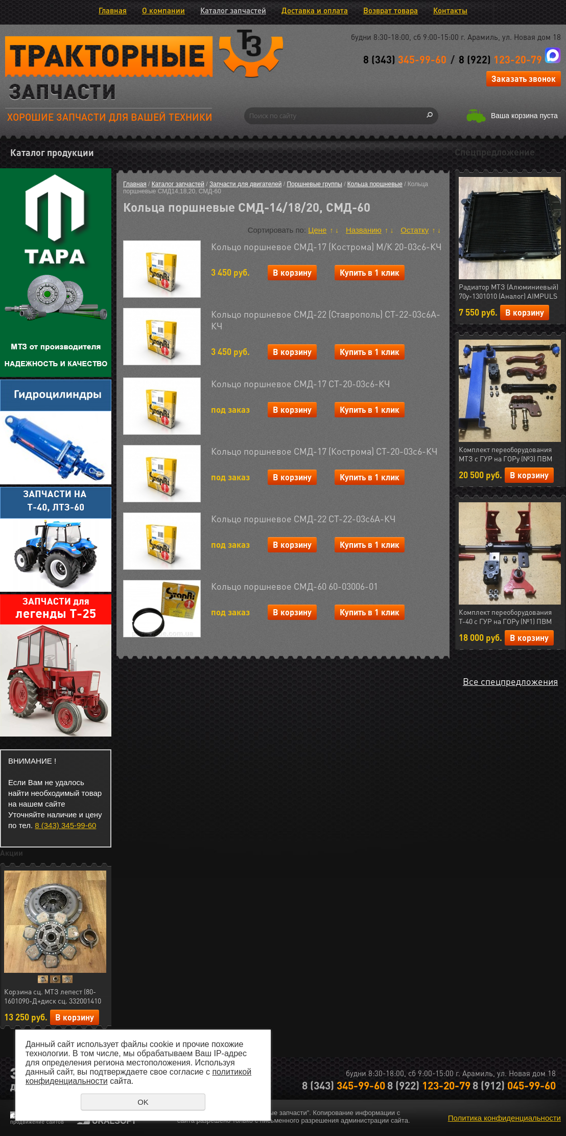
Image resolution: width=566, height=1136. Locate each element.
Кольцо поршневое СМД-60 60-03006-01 (294, 586)
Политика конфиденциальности (504, 1117)
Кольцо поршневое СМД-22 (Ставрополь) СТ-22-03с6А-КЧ (325, 319)
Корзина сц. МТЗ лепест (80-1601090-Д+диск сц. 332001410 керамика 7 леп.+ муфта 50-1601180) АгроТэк (52, 996)
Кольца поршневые (375, 184)
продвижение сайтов (37, 1122)
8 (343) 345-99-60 (65, 825)
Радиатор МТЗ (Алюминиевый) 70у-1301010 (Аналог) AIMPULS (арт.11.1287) (508, 291)
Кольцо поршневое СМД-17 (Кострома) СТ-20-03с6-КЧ (324, 451)
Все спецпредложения (510, 681)
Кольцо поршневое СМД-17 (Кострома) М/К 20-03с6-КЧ (326, 246)
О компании (163, 10)
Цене (317, 230)
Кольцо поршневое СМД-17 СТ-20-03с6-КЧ (300, 383)
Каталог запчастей (233, 10)
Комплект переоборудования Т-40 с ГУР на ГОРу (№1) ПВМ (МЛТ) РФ (505, 617)
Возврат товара (390, 10)
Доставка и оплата (314, 10)
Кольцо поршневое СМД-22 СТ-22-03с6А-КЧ (303, 518)
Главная (113, 10)
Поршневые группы (314, 184)
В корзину (74, 1017)
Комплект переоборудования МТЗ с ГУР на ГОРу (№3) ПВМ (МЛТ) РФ (505, 454)
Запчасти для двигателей (245, 184)
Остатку (414, 230)
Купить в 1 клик (369, 272)
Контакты (450, 10)
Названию (364, 230)
